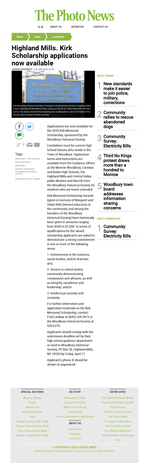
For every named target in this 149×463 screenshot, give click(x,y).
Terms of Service (64, 451)
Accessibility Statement (102, 451)
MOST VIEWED (105, 75)
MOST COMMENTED (108, 218)
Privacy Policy (81, 451)
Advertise (77, 26)
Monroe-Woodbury (22, 69)
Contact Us (100, 26)
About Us (56, 26)
